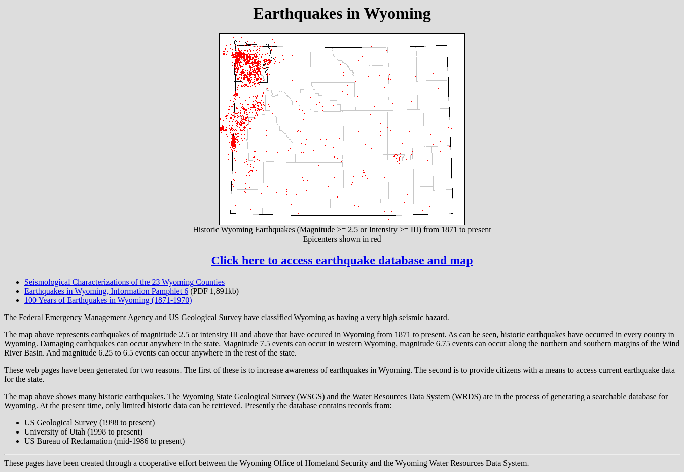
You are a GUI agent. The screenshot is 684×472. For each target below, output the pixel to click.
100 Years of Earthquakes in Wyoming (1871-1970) (108, 300)
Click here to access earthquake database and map (342, 260)
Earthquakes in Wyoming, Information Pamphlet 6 (106, 291)
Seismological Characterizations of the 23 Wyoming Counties (124, 282)
